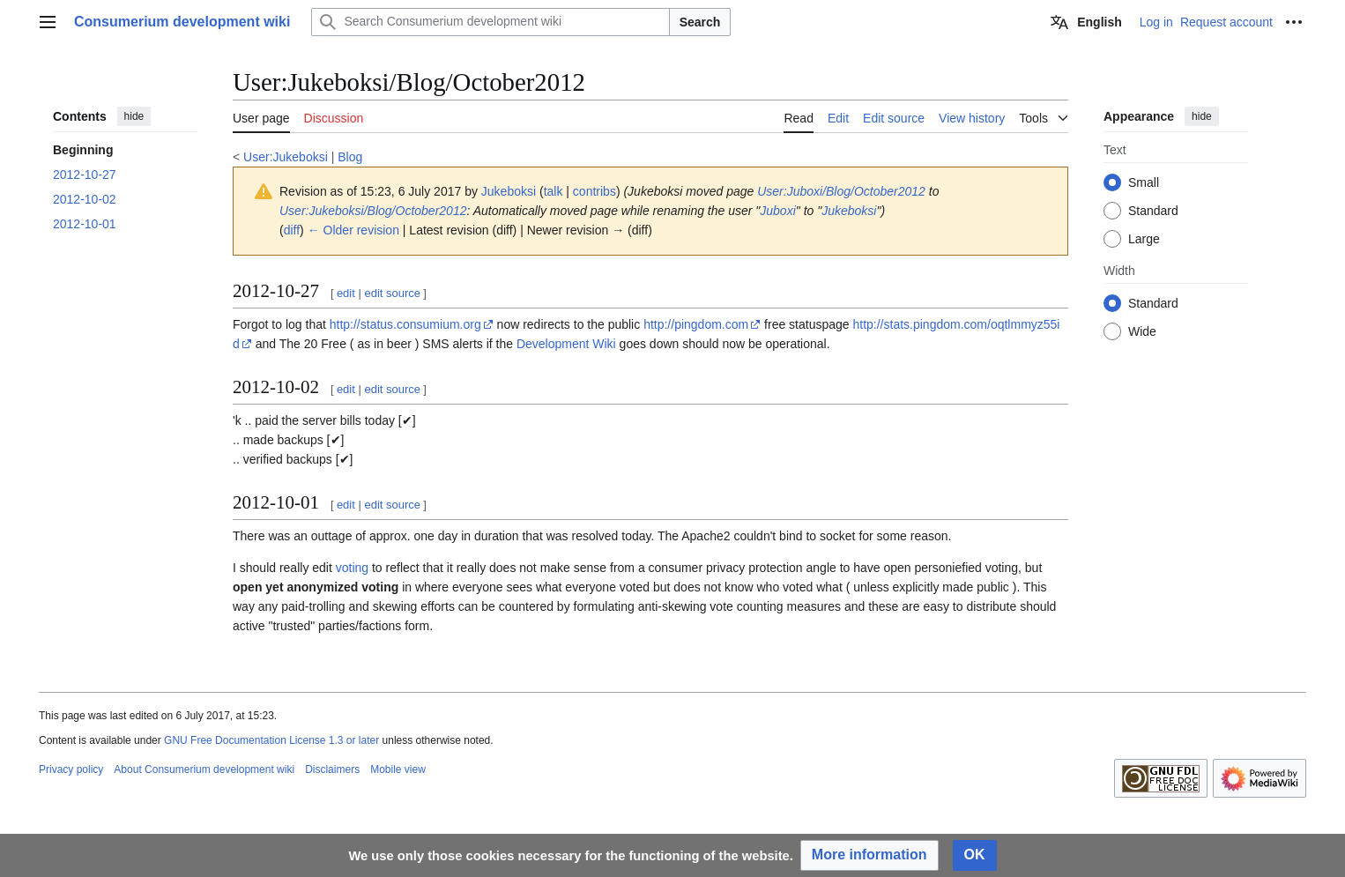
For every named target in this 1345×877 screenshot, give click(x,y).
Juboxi (777, 211)
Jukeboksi (848, 211)
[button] (869, 855)
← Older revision (353, 230)
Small (1143, 182)
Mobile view (398, 769)
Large (1144, 239)
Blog (350, 157)
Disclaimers (332, 769)
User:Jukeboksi (285, 157)
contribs (594, 191)
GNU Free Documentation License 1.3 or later (271, 740)
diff (292, 230)
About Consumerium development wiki (204, 769)
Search (700, 22)
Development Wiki (566, 344)
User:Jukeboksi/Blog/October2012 (372, 211)
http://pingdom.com (695, 324)
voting (352, 568)
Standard (1153, 211)
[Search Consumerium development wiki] (490, 22)
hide (134, 116)
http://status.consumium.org (405, 324)
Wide (1142, 331)
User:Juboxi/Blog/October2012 (841, 191)
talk (553, 191)
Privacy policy (71, 769)
